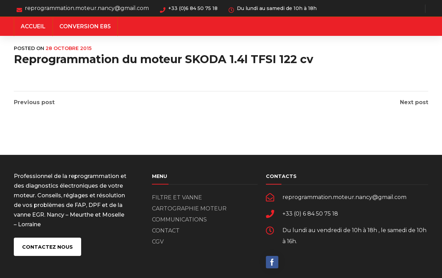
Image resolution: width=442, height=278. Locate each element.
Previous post (34, 102)
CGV (158, 241)
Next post (414, 102)
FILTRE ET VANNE (177, 197)
